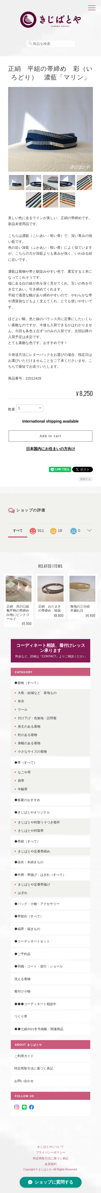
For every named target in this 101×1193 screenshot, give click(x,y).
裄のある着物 (27, 734)
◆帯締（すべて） (27, 841)
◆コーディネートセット (32, 941)
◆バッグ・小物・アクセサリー (37, 904)
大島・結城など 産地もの (37, 692)
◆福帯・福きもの (27, 929)
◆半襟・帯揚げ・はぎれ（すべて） (40, 874)
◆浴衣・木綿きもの (28, 862)
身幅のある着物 (29, 743)
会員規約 (51, 1164)
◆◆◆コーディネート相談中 (35, 1004)
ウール (22, 709)
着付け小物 (22, 991)
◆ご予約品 (22, 954)
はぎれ (22, 892)
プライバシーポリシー (50, 1152)
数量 (11, 409)
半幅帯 (22, 789)
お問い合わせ (24, 1081)
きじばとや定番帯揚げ (34, 884)
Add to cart (50, 436)
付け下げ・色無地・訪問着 (37, 718)
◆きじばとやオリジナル (32, 812)
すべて (18, 530)
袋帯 (21, 780)
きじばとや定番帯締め (34, 851)
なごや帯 (24, 772)
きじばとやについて (50, 1146)
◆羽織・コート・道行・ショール (38, 966)
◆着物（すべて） (27, 683)
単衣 (21, 701)
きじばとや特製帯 (31, 830)
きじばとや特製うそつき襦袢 (39, 822)
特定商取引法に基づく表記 (33, 1068)
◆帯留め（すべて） (28, 916)
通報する (85, 479)
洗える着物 (22, 979)
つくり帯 (20, 1016)
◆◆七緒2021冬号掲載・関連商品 (38, 1029)
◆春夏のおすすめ (27, 800)
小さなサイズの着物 (32, 751)
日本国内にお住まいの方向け (50, 449)
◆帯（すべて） (25, 762)
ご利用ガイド (24, 1056)
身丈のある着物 (29, 726)
